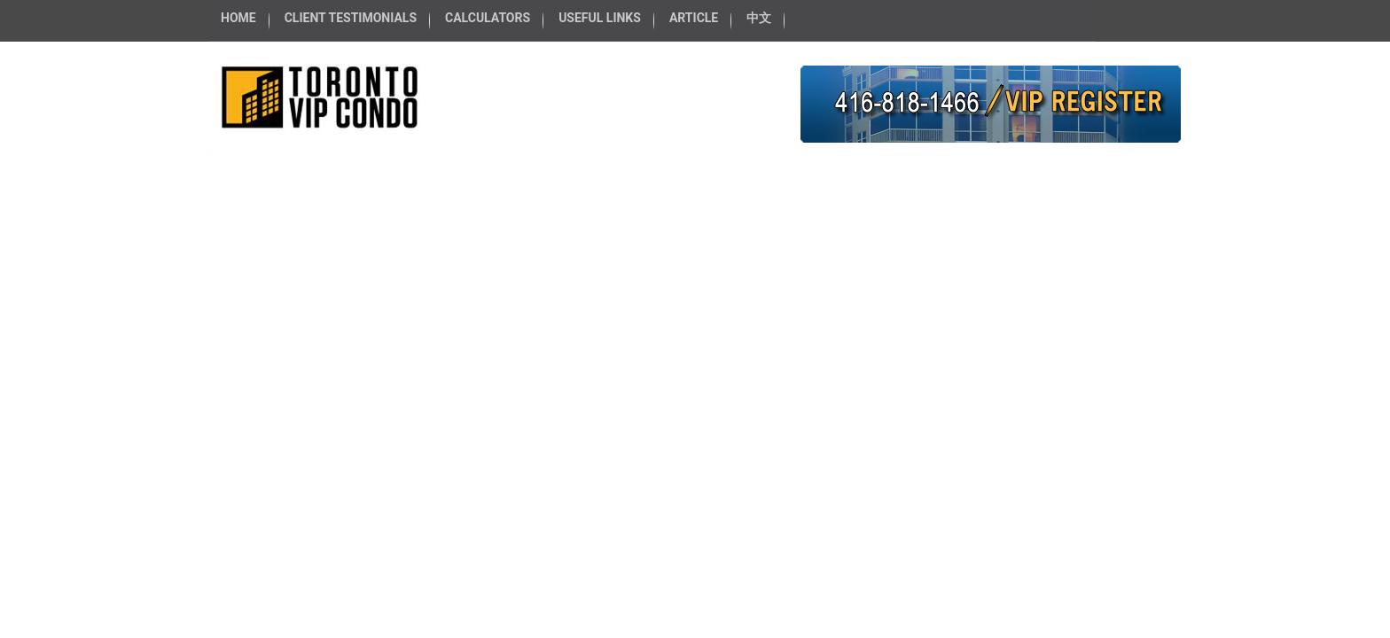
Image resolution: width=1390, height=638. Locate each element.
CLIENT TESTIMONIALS (351, 18)
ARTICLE (693, 18)
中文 (758, 18)
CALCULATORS (487, 18)
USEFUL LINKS (599, 18)
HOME (238, 18)
